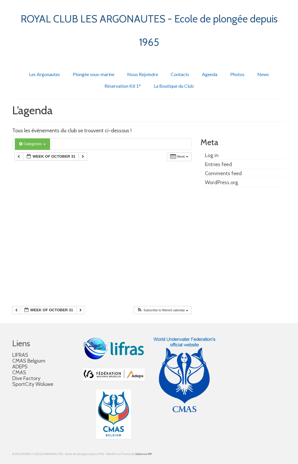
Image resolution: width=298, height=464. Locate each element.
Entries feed (218, 164)
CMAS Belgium (28, 361)
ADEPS (20, 366)
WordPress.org (221, 182)
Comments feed (223, 173)
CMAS (19, 372)
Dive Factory (26, 378)
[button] (162, 310)
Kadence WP (143, 454)
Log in (212, 155)
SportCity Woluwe (32, 384)
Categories (32, 144)
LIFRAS (20, 355)
